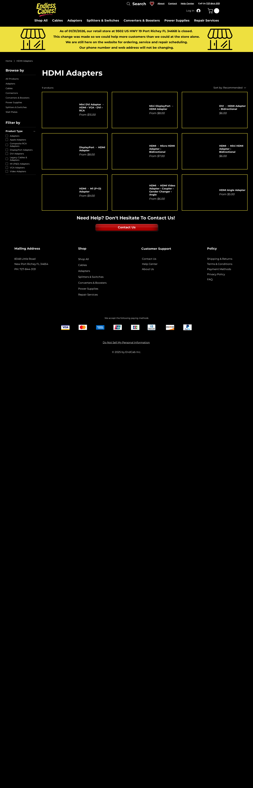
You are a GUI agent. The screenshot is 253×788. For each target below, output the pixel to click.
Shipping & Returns (219, 258)
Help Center (150, 263)
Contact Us (149, 258)
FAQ (210, 279)
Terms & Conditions (219, 263)
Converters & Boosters (92, 282)
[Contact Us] (126, 227)
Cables (82, 265)
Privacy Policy (216, 274)
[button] (214, 10)
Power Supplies (88, 288)
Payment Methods (219, 269)
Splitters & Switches (90, 276)
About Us (148, 269)
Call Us (209, 3)
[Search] (135, 4)
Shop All (83, 259)
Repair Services (88, 294)
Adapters (84, 270)
